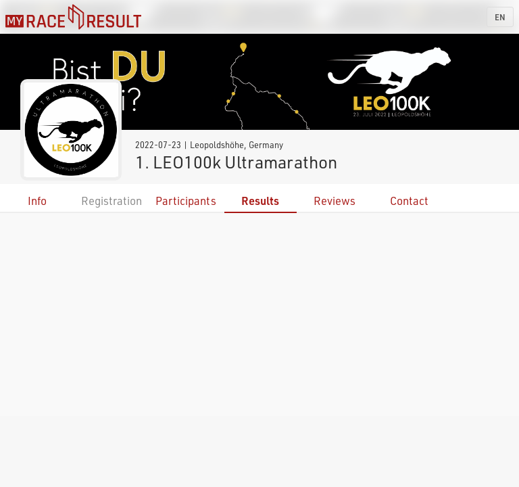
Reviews (334, 200)
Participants (185, 200)
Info (37, 200)
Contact (409, 200)
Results (260, 200)
